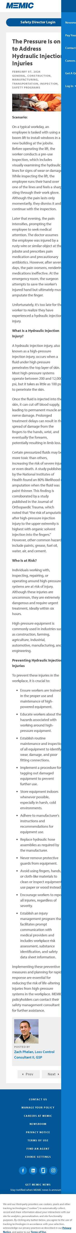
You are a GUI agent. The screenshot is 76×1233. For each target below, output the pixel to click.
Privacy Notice (38, 1132)
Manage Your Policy (38, 1107)
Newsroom (38, 1123)
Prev (29, 1074)
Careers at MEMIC (38, 1115)
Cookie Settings (38, 1156)
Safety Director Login (38, 22)
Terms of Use (38, 1140)
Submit (38, 1210)
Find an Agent (38, 1148)
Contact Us (38, 1099)
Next (52, 1074)
